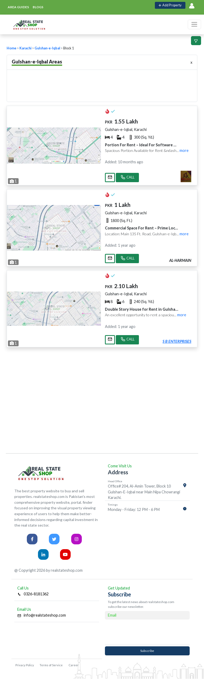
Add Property (170, 5)
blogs (38, 7)
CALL (127, 178)
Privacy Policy (24, 665)
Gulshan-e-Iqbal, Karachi (126, 129)
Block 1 (68, 48)
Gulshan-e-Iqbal (47, 48)
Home (11, 48)
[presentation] (147, 631)
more (184, 150)
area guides (18, 7)
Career (74, 665)
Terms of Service (51, 665)
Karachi (25, 48)
